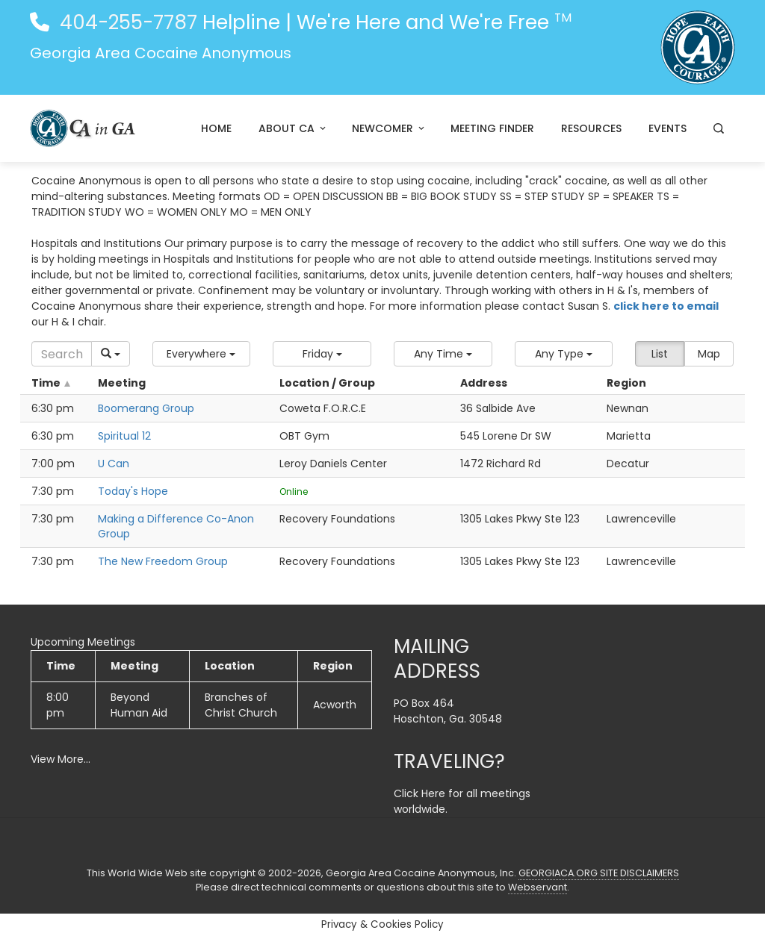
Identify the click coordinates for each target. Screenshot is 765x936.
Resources (591, 128)
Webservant (537, 887)
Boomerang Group (146, 408)
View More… (60, 759)
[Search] (61, 353)
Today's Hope (133, 491)
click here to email (666, 306)
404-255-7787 (126, 22)
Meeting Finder (492, 128)
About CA (293, 128)
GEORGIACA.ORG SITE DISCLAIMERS (598, 873)
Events (667, 128)
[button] (201, 353)
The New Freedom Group (163, 561)
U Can (113, 463)
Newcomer (389, 128)
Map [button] (709, 353)
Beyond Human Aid (139, 705)
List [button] (659, 353)
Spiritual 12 (124, 435)
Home (216, 128)
